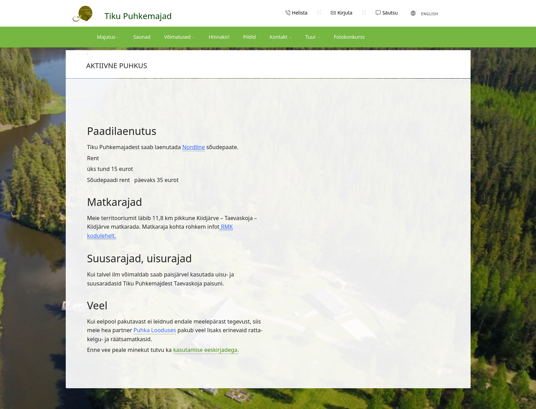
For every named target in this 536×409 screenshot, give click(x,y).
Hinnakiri (219, 37)
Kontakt (280, 37)
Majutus (108, 37)
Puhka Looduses (155, 330)
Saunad (141, 37)
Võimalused (179, 37)
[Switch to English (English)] (424, 13)
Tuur (313, 37)
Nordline (193, 147)
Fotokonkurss (349, 37)
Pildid (249, 37)
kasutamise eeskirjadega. (206, 350)
